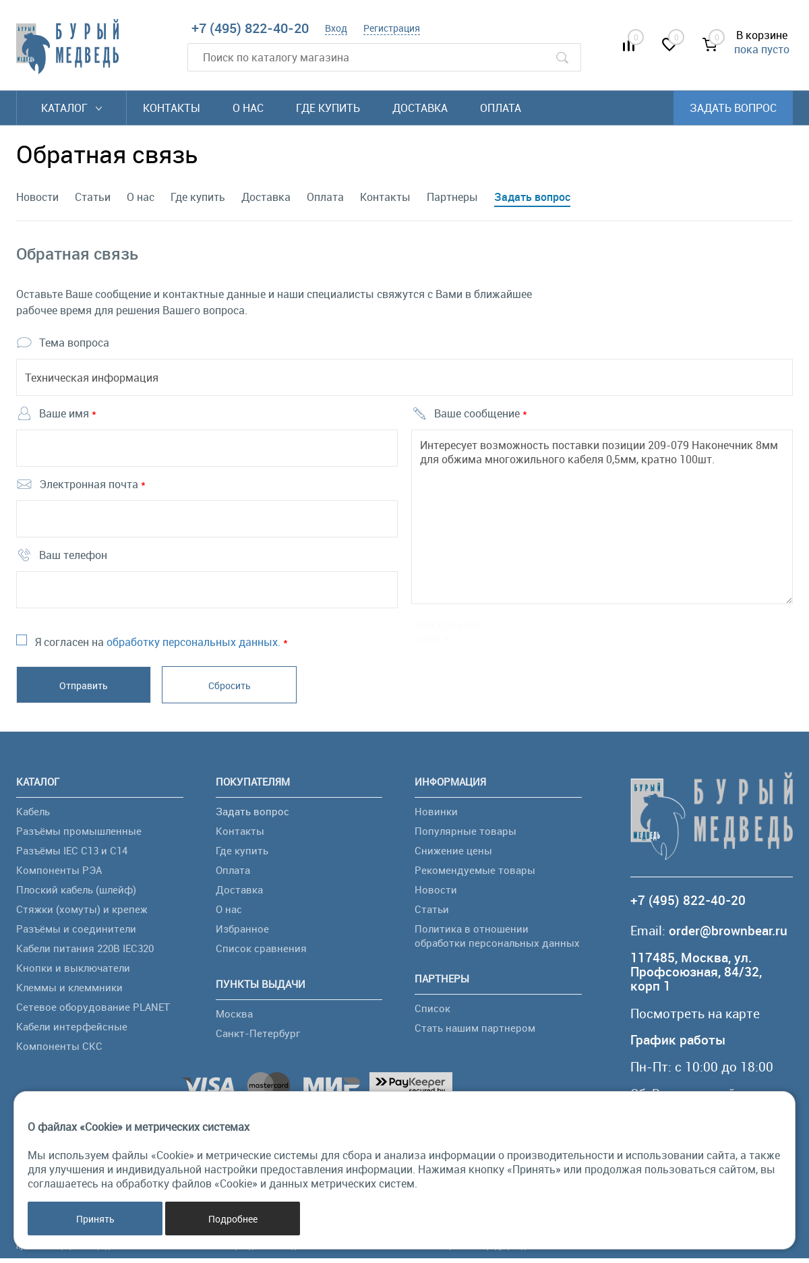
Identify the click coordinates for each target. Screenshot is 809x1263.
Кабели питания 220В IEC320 (85, 952)
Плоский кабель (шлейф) (76, 893)
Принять (95, 1218)
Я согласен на (161, 646)
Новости (37, 196)
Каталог (71, 107)
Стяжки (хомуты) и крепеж (82, 913)
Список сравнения (261, 952)
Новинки (436, 815)
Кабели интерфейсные (71, 1030)
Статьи (93, 196)
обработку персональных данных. (193, 646)
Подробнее (233, 1218)
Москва (234, 1017)
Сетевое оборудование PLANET (93, 1011)
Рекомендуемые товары (475, 874)
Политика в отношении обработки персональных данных (497, 939)
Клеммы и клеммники (69, 991)
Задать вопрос (733, 107)
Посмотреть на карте (695, 1018)
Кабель (33, 815)
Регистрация (391, 28)
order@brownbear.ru (728, 935)
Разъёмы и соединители (76, 932)
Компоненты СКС (59, 1050)
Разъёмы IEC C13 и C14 (71, 854)
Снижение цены (453, 854)
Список (432, 1012)
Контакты (171, 107)
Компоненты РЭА (59, 874)
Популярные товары (465, 835)
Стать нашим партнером (475, 1031)
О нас (248, 107)
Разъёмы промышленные (79, 835)
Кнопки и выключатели (73, 971)
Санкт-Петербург (258, 1037)
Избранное (242, 932)
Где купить (328, 107)
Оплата (500, 107)
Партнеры (452, 196)
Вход (336, 28)
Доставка (420, 107)
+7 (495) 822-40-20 (250, 28)
